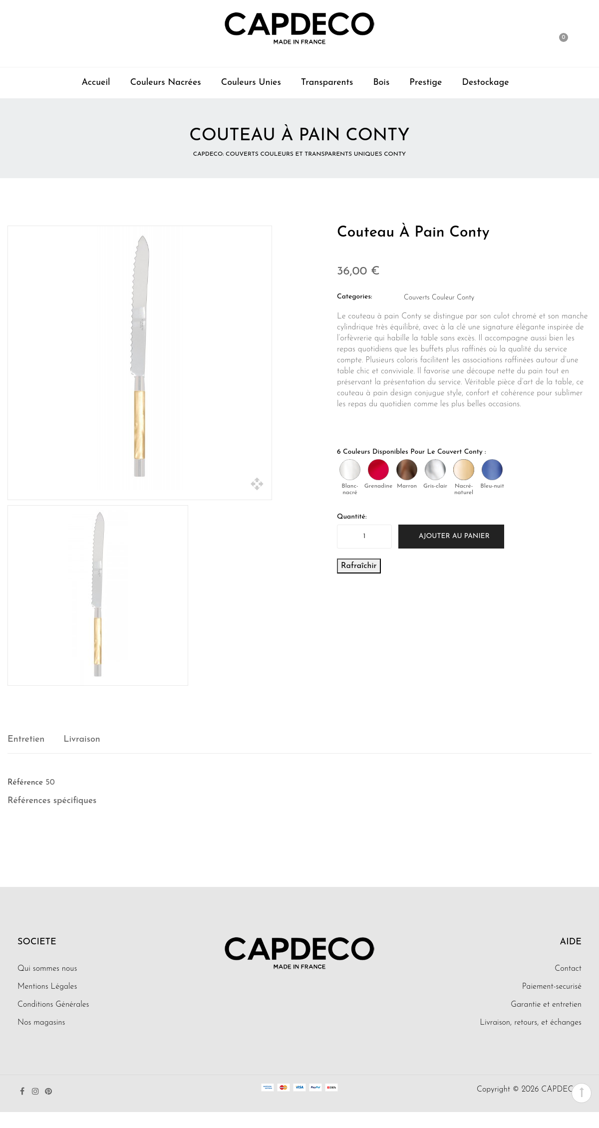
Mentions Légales (47, 987)
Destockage (485, 82)
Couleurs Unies (251, 82)
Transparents (327, 82)
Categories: (354, 296)
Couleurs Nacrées (165, 82)
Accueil (95, 82)
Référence (25, 783)
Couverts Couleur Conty (439, 297)
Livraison (81, 739)
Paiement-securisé (552, 987)
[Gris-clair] (435, 469)
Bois (381, 82)
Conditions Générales (53, 1005)
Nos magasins (41, 1023)
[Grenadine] (378, 469)
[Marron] (406, 469)
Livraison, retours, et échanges (531, 1023)
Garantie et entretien (546, 1005)
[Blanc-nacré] (349, 469)
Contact (568, 969)
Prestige (425, 82)
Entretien (25, 739)
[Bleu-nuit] (492, 469)
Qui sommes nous (47, 969)
